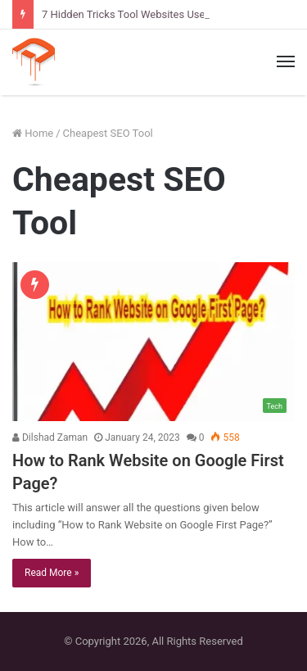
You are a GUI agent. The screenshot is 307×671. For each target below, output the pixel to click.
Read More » (52, 572)
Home (32, 133)
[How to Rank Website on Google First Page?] (153, 342)
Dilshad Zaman (50, 437)
